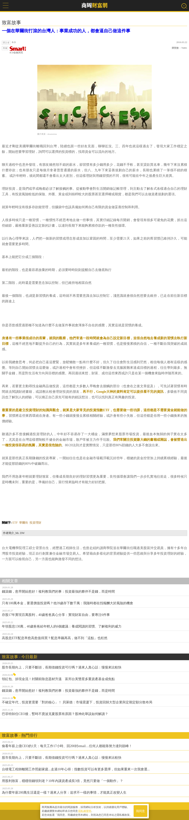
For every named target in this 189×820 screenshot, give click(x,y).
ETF (15, 522)
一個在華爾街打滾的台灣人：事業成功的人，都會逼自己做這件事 (66, 30)
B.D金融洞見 (18, 50)
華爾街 (23, 522)
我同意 (140, 811)
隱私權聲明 (84, 810)
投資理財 (35, 522)
